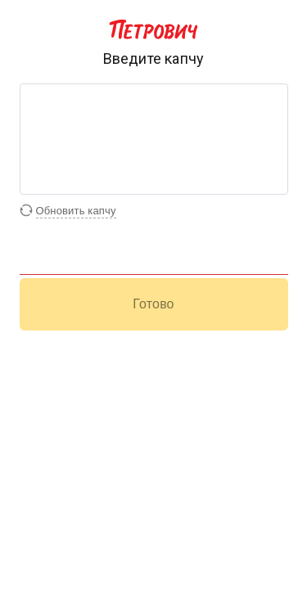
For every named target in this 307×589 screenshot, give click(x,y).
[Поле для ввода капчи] (154, 262)
